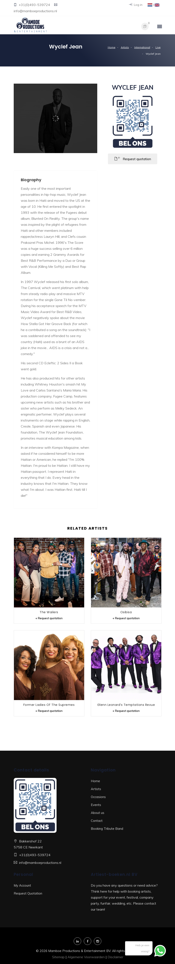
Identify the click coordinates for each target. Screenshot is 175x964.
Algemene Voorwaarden (86, 957)
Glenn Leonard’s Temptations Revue (126, 704)
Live (158, 47)
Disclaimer (115, 957)
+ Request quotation (49, 618)
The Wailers (49, 612)
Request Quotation (28, 893)
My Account (22, 885)
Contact (97, 820)
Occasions (98, 797)
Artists (125, 47)
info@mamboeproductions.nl (35, 11)
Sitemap (58, 957)
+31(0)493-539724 (35, 5)
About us (97, 812)
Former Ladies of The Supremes (49, 704)
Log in (135, 5)
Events (96, 805)
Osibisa (126, 612)
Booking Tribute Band (107, 828)
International (142, 47)
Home (111, 47)
